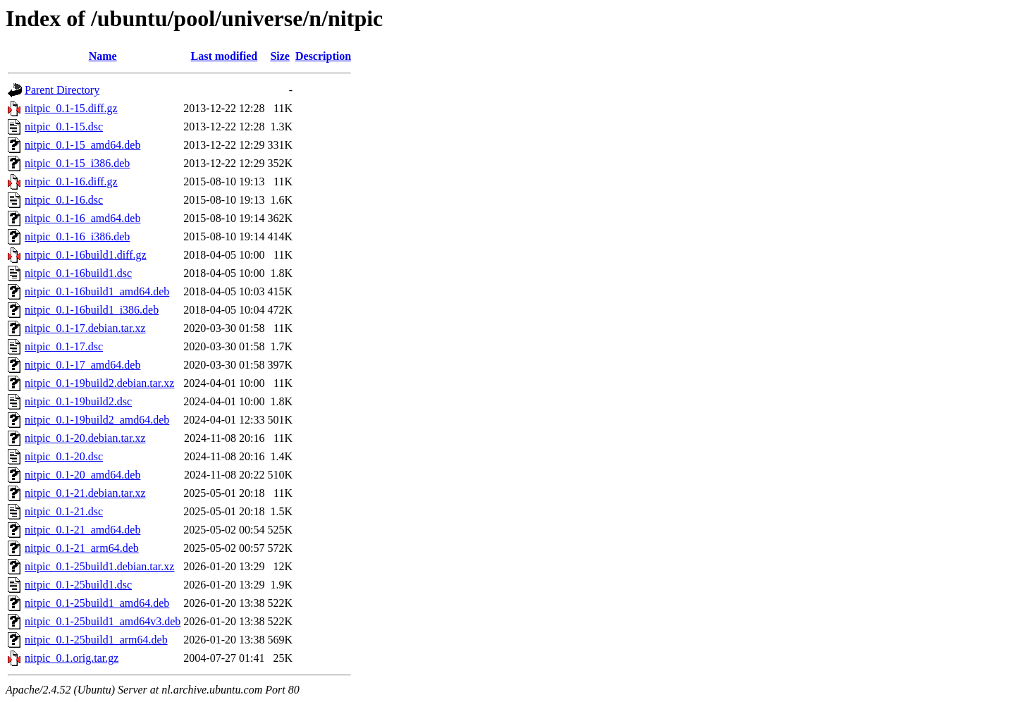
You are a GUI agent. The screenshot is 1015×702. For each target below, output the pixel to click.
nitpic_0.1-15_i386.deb (77, 163)
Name (103, 56)
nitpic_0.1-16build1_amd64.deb (97, 291)
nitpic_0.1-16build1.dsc (78, 273)
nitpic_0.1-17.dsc (64, 346)
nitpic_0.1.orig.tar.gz (71, 658)
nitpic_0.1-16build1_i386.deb (92, 310)
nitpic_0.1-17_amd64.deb (82, 365)
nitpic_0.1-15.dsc (64, 127)
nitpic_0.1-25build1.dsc (78, 585)
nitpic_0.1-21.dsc (64, 511)
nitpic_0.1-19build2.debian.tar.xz (99, 383)
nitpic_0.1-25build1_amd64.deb (97, 603)
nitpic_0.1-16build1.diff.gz (86, 255)
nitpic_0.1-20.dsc (64, 456)
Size (280, 56)
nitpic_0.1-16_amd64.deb (82, 218)
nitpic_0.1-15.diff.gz (71, 108)
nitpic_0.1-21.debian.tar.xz (85, 493)
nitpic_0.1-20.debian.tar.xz (85, 438)
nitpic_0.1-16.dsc (64, 200)
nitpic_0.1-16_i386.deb (77, 236)
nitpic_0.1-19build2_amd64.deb (97, 420)
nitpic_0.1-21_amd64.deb (82, 530)
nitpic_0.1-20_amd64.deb (82, 475)
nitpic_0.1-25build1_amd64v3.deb (102, 621)
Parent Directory (62, 90)
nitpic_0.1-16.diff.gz (71, 181)
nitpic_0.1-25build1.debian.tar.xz (99, 566)
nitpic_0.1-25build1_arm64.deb (96, 640)
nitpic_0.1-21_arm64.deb (82, 548)
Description (323, 56)
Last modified (224, 56)
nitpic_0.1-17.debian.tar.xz (85, 328)
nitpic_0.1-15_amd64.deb (82, 145)
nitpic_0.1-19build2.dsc (78, 401)
